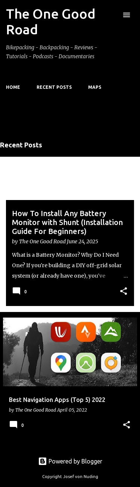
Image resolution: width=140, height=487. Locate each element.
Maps (94, 87)
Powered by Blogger (70, 461)
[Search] (111, 15)
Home (13, 87)
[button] (123, 292)
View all (18, 126)
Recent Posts (54, 87)
